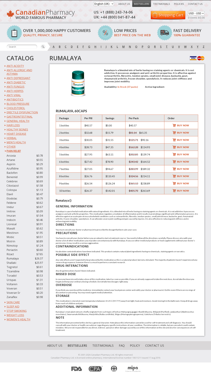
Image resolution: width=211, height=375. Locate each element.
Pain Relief (14, 151)
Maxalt (11, 228)
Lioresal (11, 224)
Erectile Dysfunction (22, 112)
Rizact (10, 254)
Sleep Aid (13, 306)
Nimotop (12, 245)
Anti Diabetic (16, 82)
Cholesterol (16, 108)
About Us (124, 3)
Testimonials (161, 3)
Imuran (11, 215)
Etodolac (12, 198)
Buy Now (183, 125)
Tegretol (12, 267)
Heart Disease (16, 134)
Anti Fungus (15, 87)
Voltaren (12, 284)
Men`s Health (16, 142)
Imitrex (11, 211)
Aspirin (11, 164)
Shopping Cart (171, 14)
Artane (11, 160)
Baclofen (12, 173)
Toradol (11, 275)
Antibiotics (15, 99)
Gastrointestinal (20, 117)
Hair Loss (13, 125)
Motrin (11, 241)
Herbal (12, 138)
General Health (18, 121)
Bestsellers (141, 3)
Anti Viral (14, 95)
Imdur (10, 207)
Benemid (12, 177)
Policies (179, 3)
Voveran (12, 288)
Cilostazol (13, 185)
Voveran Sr (13, 293)
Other (11, 147)
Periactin (12, 250)
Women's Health (18, 319)
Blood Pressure (18, 104)
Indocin (11, 220)
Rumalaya (13, 258)
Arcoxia (11, 155)
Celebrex (12, 181)
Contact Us (195, 3)
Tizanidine (13, 271)
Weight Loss (15, 315)
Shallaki (11, 263)
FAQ (122, 345)
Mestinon (12, 233)
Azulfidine (13, 168)
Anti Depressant (18, 78)
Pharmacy (45, 15)
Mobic (10, 237)
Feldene (11, 203)
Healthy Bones (17, 129)
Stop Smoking (17, 311)
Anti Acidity (15, 66)
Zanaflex (12, 297)
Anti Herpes (15, 91)
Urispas (11, 280)
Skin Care (13, 302)
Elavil (10, 194)
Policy (135, 345)
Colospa (12, 190)
